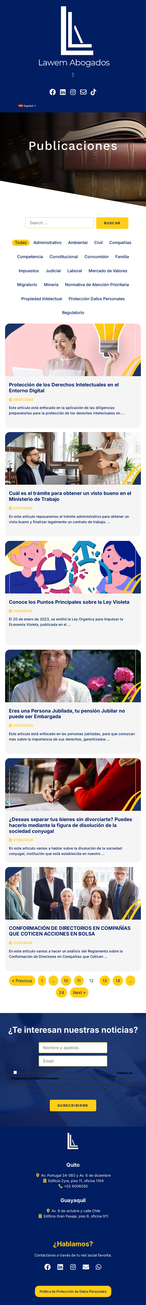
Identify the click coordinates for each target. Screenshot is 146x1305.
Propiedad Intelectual (41, 298)
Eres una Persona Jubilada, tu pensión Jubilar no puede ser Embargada (67, 714)
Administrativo (47, 242)
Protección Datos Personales (97, 298)
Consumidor (96, 256)
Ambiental (78, 242)
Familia (122, 256)
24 (61, 992)
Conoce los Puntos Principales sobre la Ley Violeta (69, 602)
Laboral (74, 270)
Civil (98, 242)
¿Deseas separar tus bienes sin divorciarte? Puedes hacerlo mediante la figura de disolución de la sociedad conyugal (70, 825)
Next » (79, 992)
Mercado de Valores (108, 270)
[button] (72, 75)
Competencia (30, 256)
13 (105, 980)
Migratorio (27, 284)
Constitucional (64, 256)
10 (66, 980)
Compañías (120, 242)
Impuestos (29, 270)
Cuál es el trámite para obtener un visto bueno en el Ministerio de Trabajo (70, 496)
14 (118, 980)
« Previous (22, 980)
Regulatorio (73, 312)
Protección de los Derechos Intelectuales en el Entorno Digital (64, 388)
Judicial (53, 270)
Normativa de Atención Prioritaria (97, 284)
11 (79, 980)
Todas (21, 242)
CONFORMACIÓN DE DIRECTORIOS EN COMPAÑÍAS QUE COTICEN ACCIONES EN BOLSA (69, 931)
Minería (51, 284)
